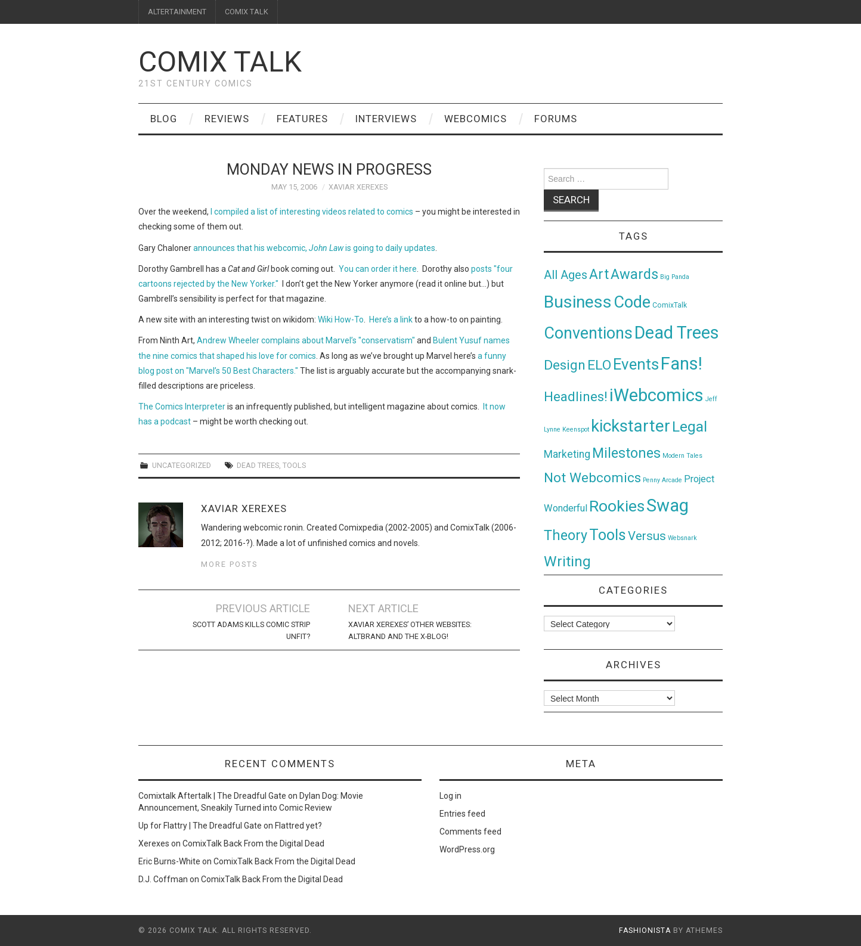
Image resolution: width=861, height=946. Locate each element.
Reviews (227, 119)
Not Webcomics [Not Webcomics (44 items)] (592, 478)
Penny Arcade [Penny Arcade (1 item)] (662, 480)
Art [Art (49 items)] (599, 274)
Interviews (386, 119)
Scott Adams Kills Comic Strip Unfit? (251, 630)
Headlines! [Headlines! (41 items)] (576, 396)
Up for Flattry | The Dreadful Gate (200, 825)
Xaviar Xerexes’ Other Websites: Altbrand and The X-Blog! (410, 630)
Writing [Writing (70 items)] (567, 561)
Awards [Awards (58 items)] (634, 274)
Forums (555, 119)
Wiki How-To (341, 319)
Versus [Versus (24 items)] (647, 536)
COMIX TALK (246, 11)
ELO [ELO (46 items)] (599, 365)
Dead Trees (258, 465)
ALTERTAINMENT (177, 11)
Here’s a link (391, 319)
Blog (163, 119)
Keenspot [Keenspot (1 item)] (575, 429)
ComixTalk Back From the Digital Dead (253, 843)
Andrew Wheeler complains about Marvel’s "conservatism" (306, 340)
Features (302, 119)
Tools (294, 465)
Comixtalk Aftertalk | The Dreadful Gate (212, 796)
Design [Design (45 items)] (565, 365)
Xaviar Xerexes (358, 186)
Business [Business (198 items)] (578, 302)
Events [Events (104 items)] (636, 364)
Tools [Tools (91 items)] (607, 535)
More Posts (229, 564)
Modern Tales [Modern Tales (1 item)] (682, 456)
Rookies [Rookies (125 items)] (617, 506)
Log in (450, 796)
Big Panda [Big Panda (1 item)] (674, 277)
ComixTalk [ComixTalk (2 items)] (669, 305)
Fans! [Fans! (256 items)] (681, 363)
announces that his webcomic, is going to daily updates (314, 248)
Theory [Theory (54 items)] (565, 535)
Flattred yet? (298, 825)
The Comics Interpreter (181, 406)
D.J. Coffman (163, 879)
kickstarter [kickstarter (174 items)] (630, 426)
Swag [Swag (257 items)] (667, 505)
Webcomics (475, 119)
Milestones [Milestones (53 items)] (626, 453)
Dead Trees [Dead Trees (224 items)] (676, 332)
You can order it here (378, 269)
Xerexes (153, 843)
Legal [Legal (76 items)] (689, 426)
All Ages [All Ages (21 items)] (565, 275)
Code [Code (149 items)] (632, 302)
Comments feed (470, 831)
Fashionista (645, 930)
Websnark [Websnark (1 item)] (682, 538)
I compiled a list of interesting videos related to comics (311, 211)
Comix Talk (220, 62)
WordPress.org (467, 849)
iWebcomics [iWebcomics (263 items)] (656, 395)
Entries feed (462, 813)
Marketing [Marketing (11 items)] (567, 454)
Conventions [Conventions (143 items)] (588, 333)
